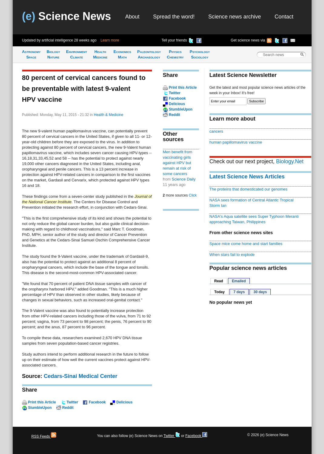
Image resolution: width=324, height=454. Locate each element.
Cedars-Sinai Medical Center (80, 376)
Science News (66, 16)
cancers (216, 131)
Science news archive (234, 17)
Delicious (124, 402)
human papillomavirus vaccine (236, 142)
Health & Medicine (108, 115)
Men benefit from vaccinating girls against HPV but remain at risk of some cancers (177, 163)
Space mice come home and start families (246, 243)
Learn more (110, 40)
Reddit (68, 408)
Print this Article (42, 402)
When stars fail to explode (232, 254)
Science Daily (184, 179)
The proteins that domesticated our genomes (249, 189)
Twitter (72, 402)
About (132, 17)
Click (193, 195)
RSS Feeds (44, 436)
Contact (284, 17)
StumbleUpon (40, 408)
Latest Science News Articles (247, 177)
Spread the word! (174, 17)
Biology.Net (290, 161)
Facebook (97, 402)
